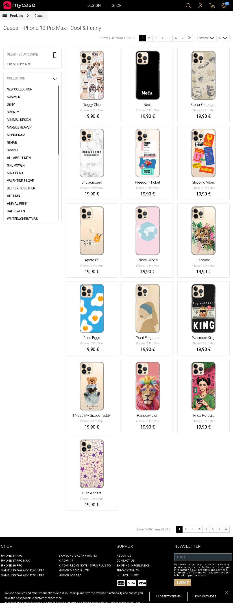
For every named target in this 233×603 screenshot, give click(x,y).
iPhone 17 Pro (11, 555)
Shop (117, 5)
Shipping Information (133, 565)
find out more (205, 596)
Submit (182, 582)
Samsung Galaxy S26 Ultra (22, 570)
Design (94, 5)
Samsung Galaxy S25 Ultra (22, 575)
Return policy (128, 575)
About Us (124, 555)
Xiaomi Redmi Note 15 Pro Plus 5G (85, 565)
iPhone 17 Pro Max (15, 560)
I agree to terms (168, 596)
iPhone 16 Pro (11, 565)
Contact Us (126, 560)
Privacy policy (128, 570)
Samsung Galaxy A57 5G (78, 555)
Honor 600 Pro (70, 575)
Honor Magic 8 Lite (74, 570)
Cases (39, 15)
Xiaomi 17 (66, 560)
